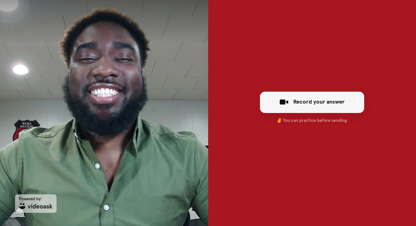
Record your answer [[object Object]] (311, 102)
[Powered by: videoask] (36, 203)
